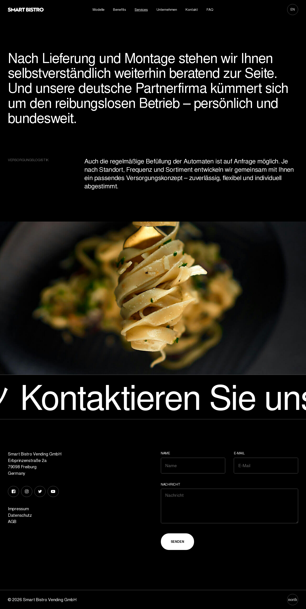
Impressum (18, 509)
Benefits (119, 9)
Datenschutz (20, 515)
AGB (12, 521)
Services (141, 9)
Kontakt (192, 9)
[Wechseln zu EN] (292, 9)
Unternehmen (166, 9)
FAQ (209, 9)
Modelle (99, 9)
